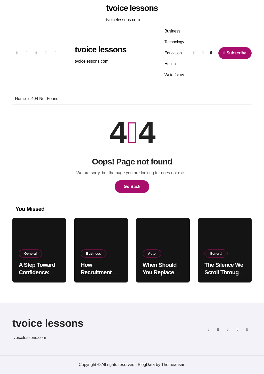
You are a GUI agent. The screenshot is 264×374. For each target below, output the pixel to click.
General (30, 253)
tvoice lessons (132, 8)
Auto (152, 253)
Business (172, 31)
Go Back (132, 186)
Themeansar (172, 364)
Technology (174, 42)
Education (173, 53)
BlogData (146, 364)
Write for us (174, 75)
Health (170, 64)
